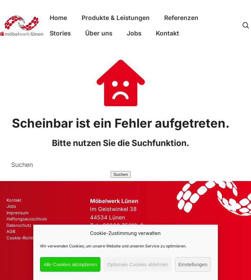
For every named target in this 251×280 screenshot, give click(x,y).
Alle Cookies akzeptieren (70, 264)
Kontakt (167, 33)
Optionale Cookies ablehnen (137, 264)
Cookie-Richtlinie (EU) (28, 237)
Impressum (17, 212)
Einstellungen (192, 264)
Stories (60, 33)
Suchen (120, 174)
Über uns (98, 33)
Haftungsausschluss (26, 218)
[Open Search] (245, 25)
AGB (10, 231)
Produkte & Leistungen (116, 18)
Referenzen (181, 18)
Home (58, 18)
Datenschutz (18, 225)
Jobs (134, 33)
